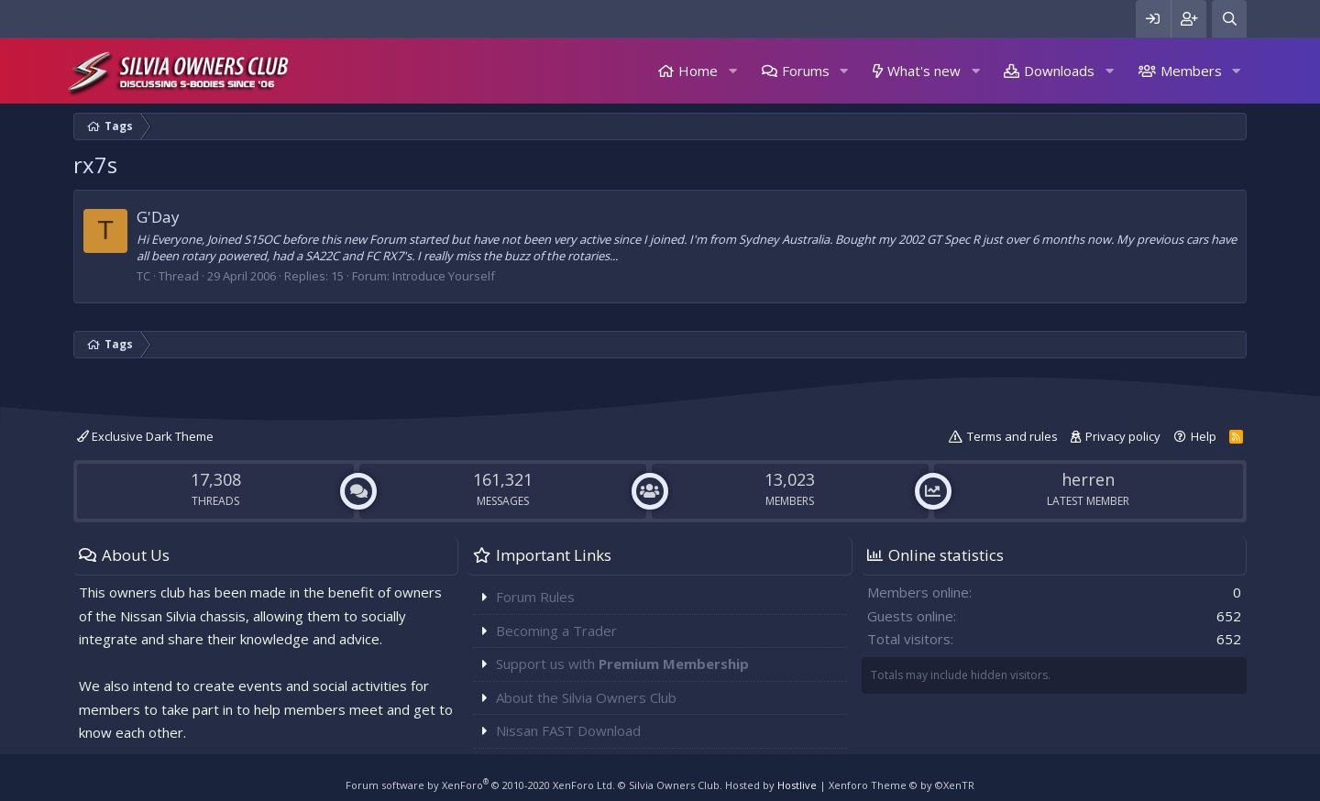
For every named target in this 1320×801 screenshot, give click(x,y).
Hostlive (797, 785)
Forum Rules (535, 596)
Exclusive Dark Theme (145, 436)
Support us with (622, 663)
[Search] (1229, 19)
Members (1191, 70)
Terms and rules (1012, 436)
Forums (806, 70)
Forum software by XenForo (480, 785)
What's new (924, 70)
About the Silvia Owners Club (586, 697)
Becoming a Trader (556, 630)
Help (1203, 436)
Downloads (1059, 70)
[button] (732, 71)
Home (698, 70)
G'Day (158, 216)
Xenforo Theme (901, 785)
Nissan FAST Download (568, 730)
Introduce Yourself (443, 276)
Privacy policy (1122, 436)
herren (1088, 479)
